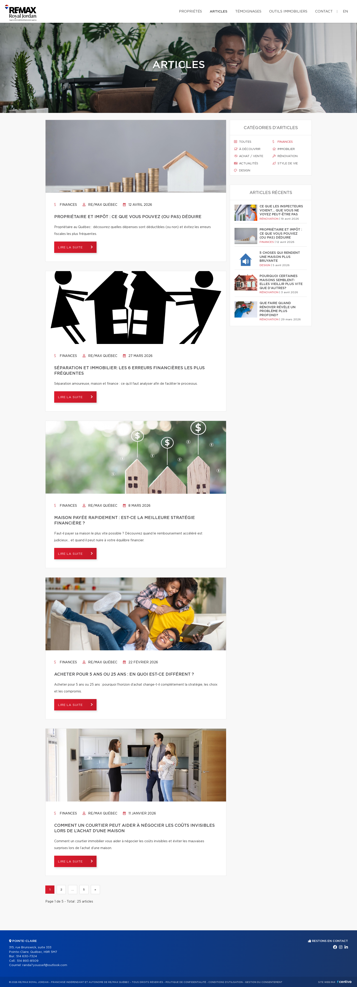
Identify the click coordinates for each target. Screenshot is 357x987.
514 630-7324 (26, 956)
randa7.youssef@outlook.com (44, 965)
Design (242, 170)
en (345, 11)
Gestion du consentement (263, 982)
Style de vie (285, 163)
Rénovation (285, 156)
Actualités (246, 163)
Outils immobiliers (288, 11)
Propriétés (190, 11)
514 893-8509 (27, 960)
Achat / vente (248, 156)
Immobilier (284, 149)
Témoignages (248, 11)
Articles (218, 11)
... (72, 889)
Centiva (344, 981)
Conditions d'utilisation (225, 982)
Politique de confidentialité (186, 982)
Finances (65, 204)
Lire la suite (72, 247)
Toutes (242, 141)
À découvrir (247, 149)
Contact (324, 11)
